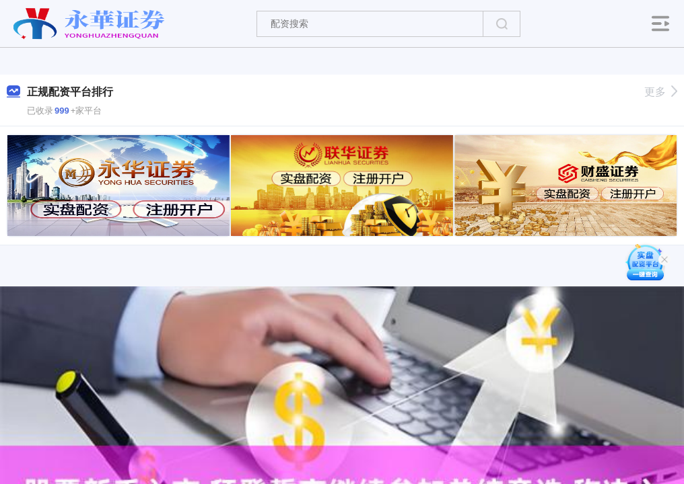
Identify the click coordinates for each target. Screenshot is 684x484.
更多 (660, 91)
